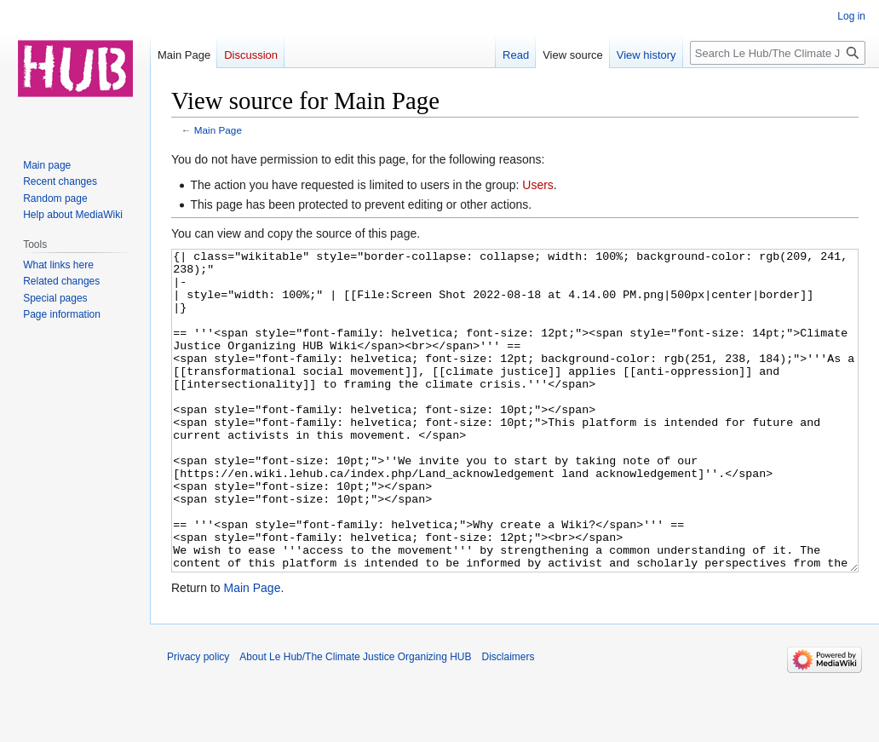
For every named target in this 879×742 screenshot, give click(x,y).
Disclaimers (508, 721)
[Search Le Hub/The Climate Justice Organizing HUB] (777, 53)
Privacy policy (198, 721)
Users (538, 185)
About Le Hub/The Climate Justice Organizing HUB (355, 721)
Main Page (218, 129)
